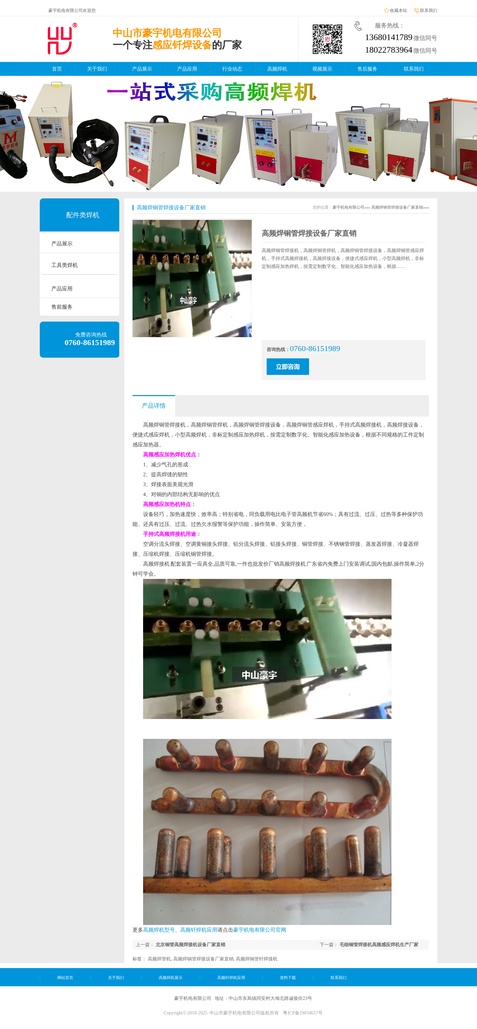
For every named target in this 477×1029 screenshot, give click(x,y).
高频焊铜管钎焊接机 (257, 958)
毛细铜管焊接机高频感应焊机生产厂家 (379, 944)
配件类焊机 (82, 215)
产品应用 (187, 69)
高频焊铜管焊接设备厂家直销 (171, 207)
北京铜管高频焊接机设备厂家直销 (190, 944)
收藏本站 (398, 10)
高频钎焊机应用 (198, 930)
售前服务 (62, 307)
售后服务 (367, 69)
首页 (57, 69)
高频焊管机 (159, 958)
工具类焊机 (64, 265)
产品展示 (142, 69)
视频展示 (322, 69)
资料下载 (288, 977)
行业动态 (232, 69)
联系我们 (428, 10)
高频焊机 (277, 69)
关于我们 (97, 69)
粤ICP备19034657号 (303, 1012)
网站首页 (65, 977)
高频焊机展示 (171, 977)
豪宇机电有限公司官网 (259, 930)
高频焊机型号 (159, 930)
